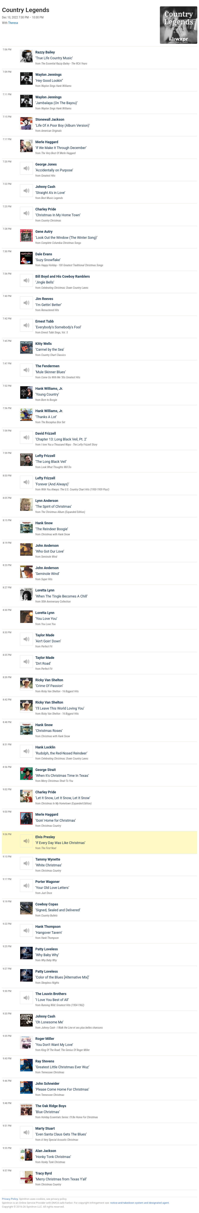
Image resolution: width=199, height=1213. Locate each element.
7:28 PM (7, 228)
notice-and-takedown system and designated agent (139, 1202)
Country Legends (25, 10)
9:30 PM (7, 990)
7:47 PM (7, 363)
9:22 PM (7, 923)
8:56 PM (7, 766)
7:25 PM (7, 206)
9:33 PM (7, 1013)
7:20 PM (7, 161)
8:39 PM (7, 677)
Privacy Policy (10, 1198)
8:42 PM (7, 699)
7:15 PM (7, 116)
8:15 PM (7, 520)
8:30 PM (7, 609)
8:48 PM (7, 722)
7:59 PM (7, 430)
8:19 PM (7, 542)
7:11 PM (7, 94)
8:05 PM (7, 497)
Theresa (13, 23)
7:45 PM (7, 340)
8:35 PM (7, 654)
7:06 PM (7, 49)
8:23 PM (7, 565)
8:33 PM (7, 632)
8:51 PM (7, 744)
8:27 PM (7, 587)
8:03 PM (7, 475)
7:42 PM (7, 318)
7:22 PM (7, 183)
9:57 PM (7, 1170)
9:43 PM (7, 1058)
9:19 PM (7, 901)
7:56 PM (7, 408)
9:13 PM (7, 856)
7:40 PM (7, 295)
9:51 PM (7, 1125)
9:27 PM (7, 968)
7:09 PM (7, 71)
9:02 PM (7, 789)
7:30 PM (7, 251)
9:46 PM (7, 1080)
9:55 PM (7, 1147)
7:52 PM (7, 385)
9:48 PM (7, 1103)
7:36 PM (7, 273)
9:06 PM (7, 834)
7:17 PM (7, 139)
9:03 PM (7, 811)
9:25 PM (7, 946)
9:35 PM (7, 1035)
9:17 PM (7, 879)
